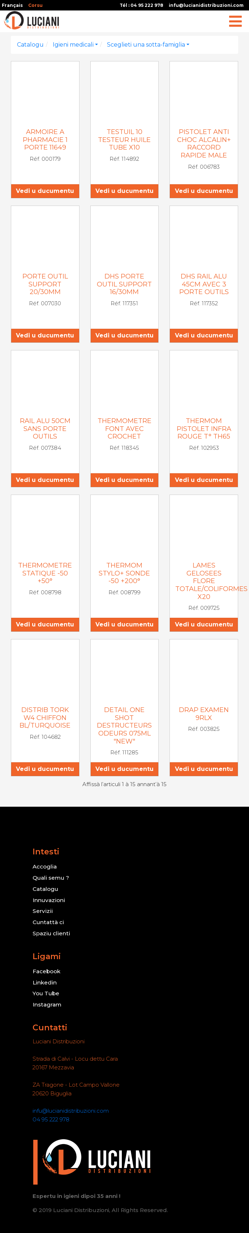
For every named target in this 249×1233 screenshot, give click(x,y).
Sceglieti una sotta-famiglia (146, 44)
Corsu (35, 5)
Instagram (47, 1001)
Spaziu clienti (51, 931)
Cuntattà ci (48, 920)
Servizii (42, 909)
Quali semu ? (51, 877)
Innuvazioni (48, 899)
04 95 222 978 (51, 1116)
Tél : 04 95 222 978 (141, 5)
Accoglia (45, 866)
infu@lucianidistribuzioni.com (206, 5)
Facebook (47, 969)
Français (12, 5)
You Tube (46, 990)
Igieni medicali (73, 44)
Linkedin (44, 980)
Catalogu (30, 44)
